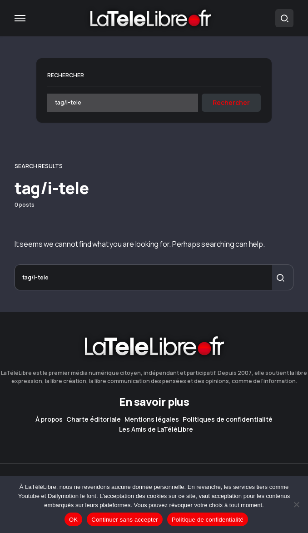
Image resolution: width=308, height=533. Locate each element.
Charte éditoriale (93, 419)
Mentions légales (151, 419)
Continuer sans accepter (124, 519)
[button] (20, 18)
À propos (49, 419)
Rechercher (65, 75)
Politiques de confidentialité (228, 419)
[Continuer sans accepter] (296, 504)
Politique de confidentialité (207, 519)
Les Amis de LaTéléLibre (156, 429)
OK (73, 519)
